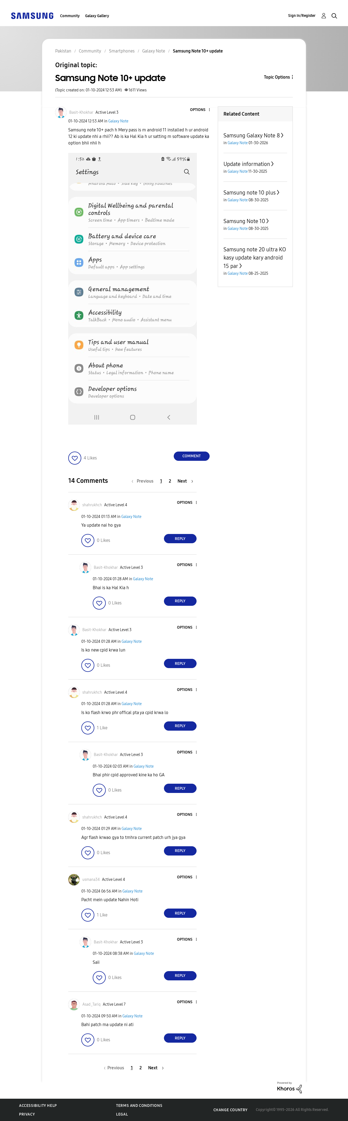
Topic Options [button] (277, 77)
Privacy (27, 1114)
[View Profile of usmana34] (91, 879)
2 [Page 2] (170, 481)
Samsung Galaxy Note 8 (251, 135)
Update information (246, 164)
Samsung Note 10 (244, 221)
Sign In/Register (302, 15)
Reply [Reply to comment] (180, 538)
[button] (200, 110)
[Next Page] (185, 481)
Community (70, 16)
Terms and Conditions (139, 1105)
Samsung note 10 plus (249, 192)
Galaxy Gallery (97, 16)
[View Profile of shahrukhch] (92, 505)
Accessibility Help (38, 1105)
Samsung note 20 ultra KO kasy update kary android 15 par (254, 257)
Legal (122, 1114)
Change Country (230, 1110)
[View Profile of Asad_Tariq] (91, 1004)
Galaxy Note (118, 121)
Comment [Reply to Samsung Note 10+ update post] (191, 456)
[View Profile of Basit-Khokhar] (81, 112)
